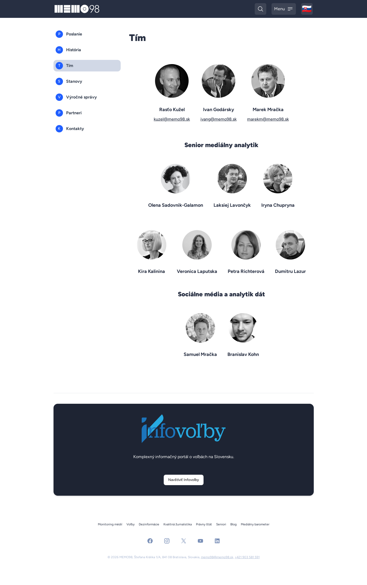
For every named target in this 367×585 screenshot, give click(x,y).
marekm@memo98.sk (268, 119)
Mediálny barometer (255, 524)
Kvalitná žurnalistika (177, 524)
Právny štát (204, 524)
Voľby (130, 524)
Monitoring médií (110, 524)
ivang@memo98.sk (218, 119)
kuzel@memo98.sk (172, 119)
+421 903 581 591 (247, 557)
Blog (233, 524)
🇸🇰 (307, 9)
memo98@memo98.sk (217, 557)
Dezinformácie (149, 524)
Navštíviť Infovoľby (183, 480)
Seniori (221, 524)
